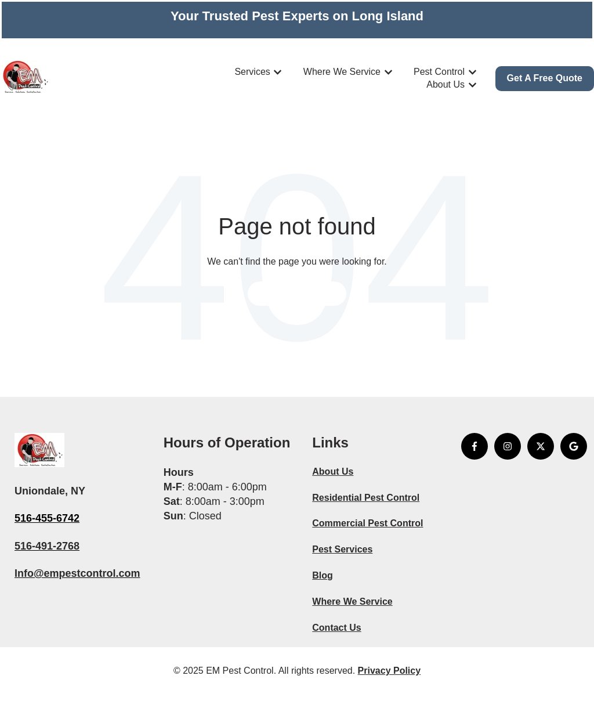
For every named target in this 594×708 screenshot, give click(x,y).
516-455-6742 (47, 518)
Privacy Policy (389, 671)
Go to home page (297, 293)
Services (252, 72)
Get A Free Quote (544, 78)
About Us (445, 84)
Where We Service (342, 72)
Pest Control (439, 72)
